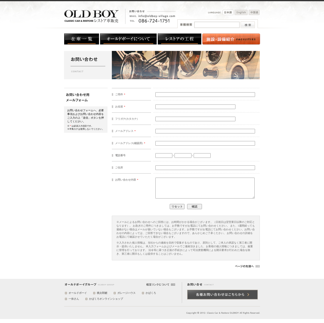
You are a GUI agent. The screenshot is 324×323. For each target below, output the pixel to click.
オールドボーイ (78, 296)
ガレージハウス (126, 296)
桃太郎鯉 (102, 296)
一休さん (74, 302)
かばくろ (151, 296)
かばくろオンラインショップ (106, 302)
